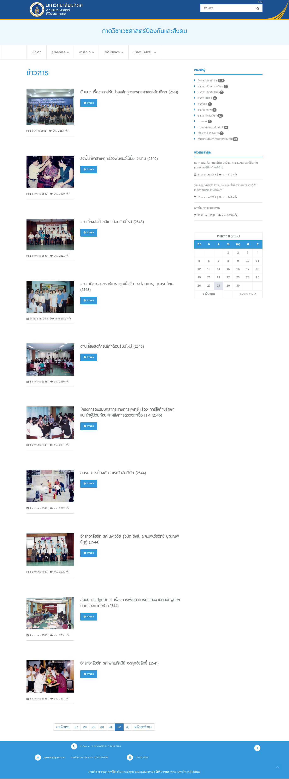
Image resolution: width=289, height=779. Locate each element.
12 (199, 273)
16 (238, 273)
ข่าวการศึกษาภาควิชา (214, 87)
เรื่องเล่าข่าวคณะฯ (211, 137)
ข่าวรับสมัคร (208, 99)
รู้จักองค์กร (62, 52)
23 (238, 281)
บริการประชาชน (153, 52)
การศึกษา (91, 52)
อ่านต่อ (89, 103)
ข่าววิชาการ (207, 112)
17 (248, 273)
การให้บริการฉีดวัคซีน (208, 211)
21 (218, 281)
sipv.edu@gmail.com (51, 757)
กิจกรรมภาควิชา (211, 81)
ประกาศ (205, 124)
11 (257, 265)
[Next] (145, 727)
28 (84, 727)
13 (209, 273)
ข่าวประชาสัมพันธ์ (211, 93)
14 (218, 273)
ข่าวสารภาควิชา (211, 118)
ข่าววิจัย (205, 106)
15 (228, 273)
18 (257, 273)
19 (199, 281)
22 (228, 281)
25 (257, 281)
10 (248, 265)
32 (121, 727)
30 (102, 727)
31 (111, 727)
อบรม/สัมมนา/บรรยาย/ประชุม (219, 143)
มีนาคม (209, 298)
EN (260, 2)
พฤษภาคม (247, 298)
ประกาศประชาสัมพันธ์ (214, 130)
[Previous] (61, 727)
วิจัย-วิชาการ (120, 52)
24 (248, 281)
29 (93, 727)
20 (209, 281)
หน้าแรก (37, 52)
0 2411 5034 (144, 757)
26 (199, 289)
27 (75, 727)
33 (128, 727)
